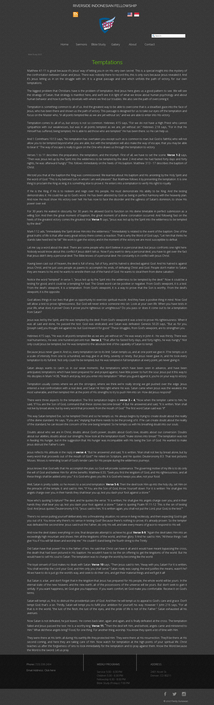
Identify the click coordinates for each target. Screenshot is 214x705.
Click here (50, 670)
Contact (150, 44)
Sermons (81, 44)
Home (64, 44)
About (133, 44)
